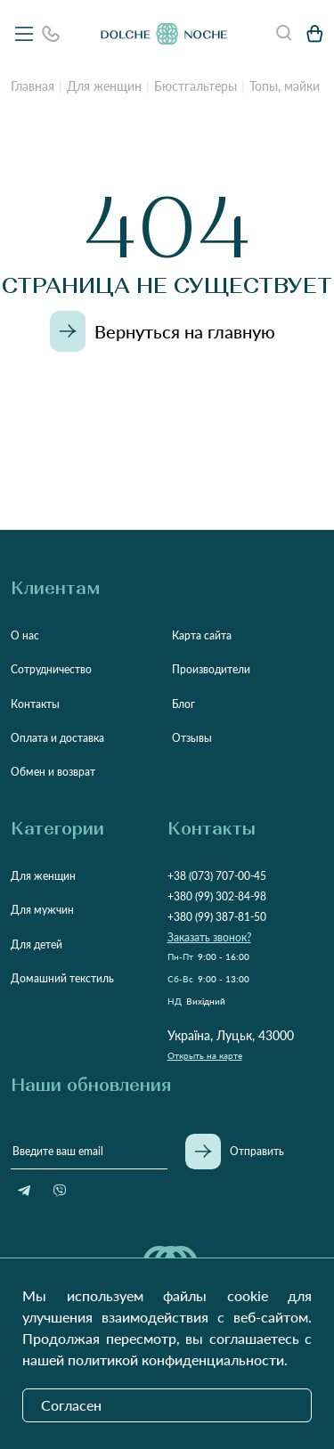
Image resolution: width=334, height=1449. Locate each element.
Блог (183, 704)
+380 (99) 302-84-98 (216, 896)
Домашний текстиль (62, 978)
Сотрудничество (51, 669)
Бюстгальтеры (195, 86)
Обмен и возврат (53, 771)
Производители (211, 669)
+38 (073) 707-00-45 (216, 876)
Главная (32, 86)
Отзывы (192, 738)
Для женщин (104, 86)
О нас (25, 635)
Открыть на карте (204, 1055)
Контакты (35, 704)
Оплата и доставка (57, 738)
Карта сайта (202, 635)
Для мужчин (42, 909)
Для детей (36, 944)
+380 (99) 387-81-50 (216, 917)
